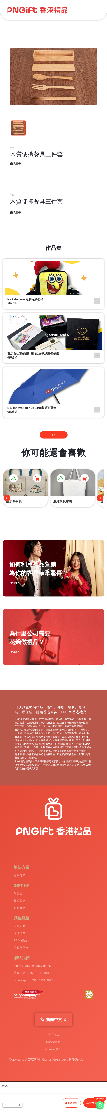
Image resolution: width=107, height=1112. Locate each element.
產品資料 (16, 163)
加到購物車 (71, 1103)
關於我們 (22, 905)
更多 (54, 435)
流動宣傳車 (24, 961)
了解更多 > (14, 652)
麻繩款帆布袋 (62, 501)
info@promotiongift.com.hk (40, 980)
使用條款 (53, 1055)
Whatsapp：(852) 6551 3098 (42, 998)
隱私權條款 (53, 1064)
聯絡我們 (22, 914)
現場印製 (22, 934)
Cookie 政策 (53, 1073)
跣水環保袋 (14, 501)
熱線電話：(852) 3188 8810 (40, 989)
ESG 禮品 (23, 952)
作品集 (20, 896)
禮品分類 (22, 876)
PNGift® (76, 1084)
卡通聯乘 (22, 943)
